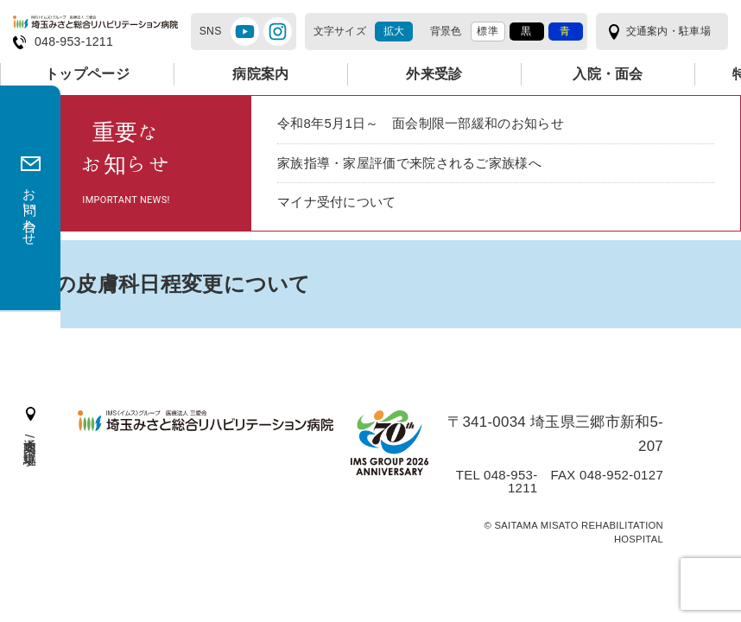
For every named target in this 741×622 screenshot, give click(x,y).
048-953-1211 (76, 41)
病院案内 (260, 74)
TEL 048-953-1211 (485, 492)
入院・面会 (608, 74)
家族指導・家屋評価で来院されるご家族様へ (418, 164)
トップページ (87, 74)
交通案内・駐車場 (664, 31)
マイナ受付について (340, 206)
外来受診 (434, 74)
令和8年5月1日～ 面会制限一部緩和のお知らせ (430, 124)
